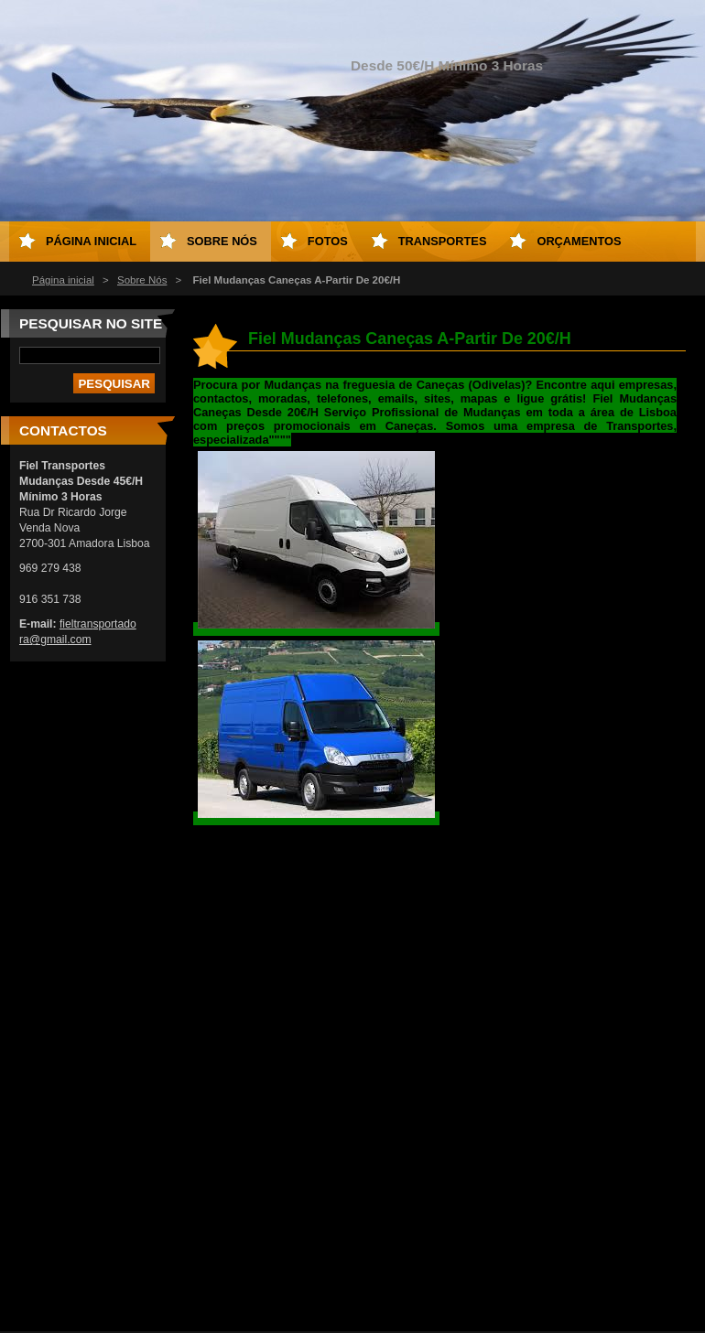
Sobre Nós (142, 279)
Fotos (328, 241)
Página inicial (63, 279)
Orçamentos (579, 241)
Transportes (442, 241)
